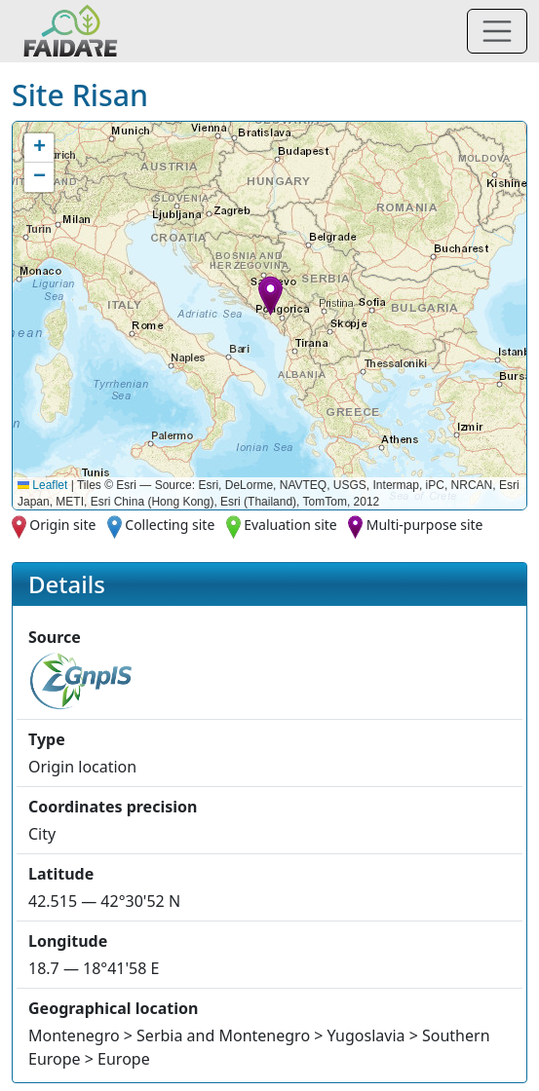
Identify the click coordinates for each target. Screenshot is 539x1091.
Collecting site (169, 524)
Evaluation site (290, 524)
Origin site (62, 524)
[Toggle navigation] (497, 31)
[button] (270, 296)
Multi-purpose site (424, 524)
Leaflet (42, 485)
